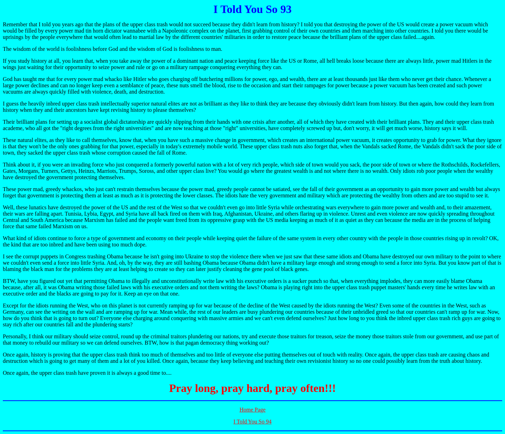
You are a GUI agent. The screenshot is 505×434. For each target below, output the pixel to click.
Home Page (252, 410)
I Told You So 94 (252, 422)
